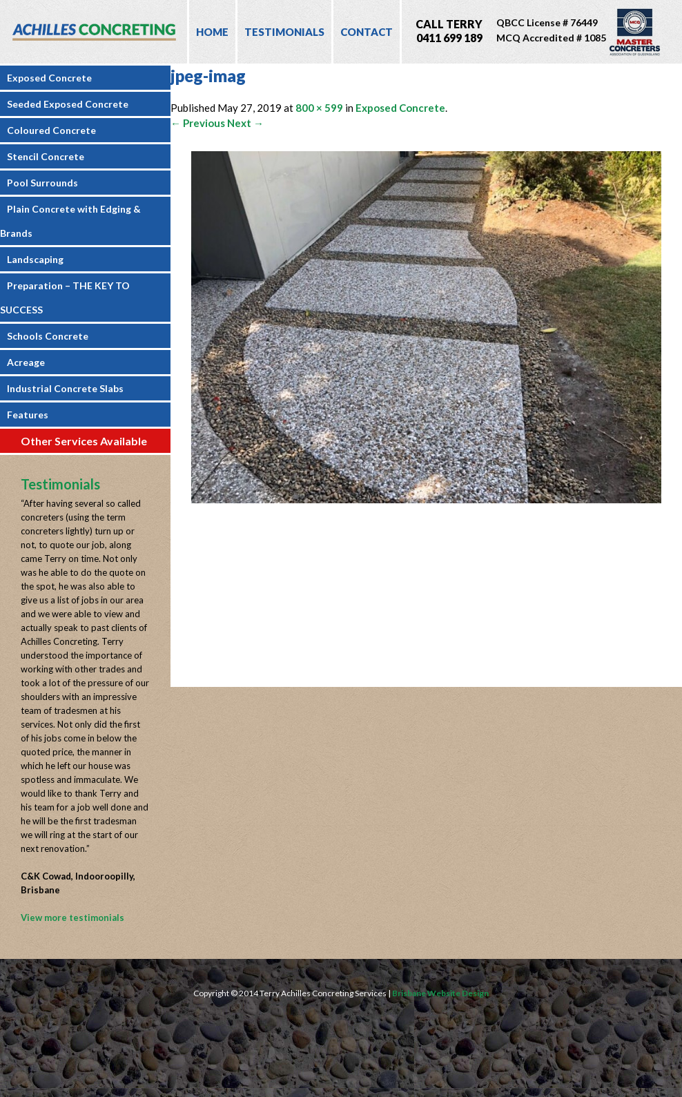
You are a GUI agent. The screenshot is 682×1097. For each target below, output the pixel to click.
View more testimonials (72, 917)
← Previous (197, 123)
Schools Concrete (47, 336)
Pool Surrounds (42, 182)
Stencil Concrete (45, 156)
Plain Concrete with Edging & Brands (70, 221)
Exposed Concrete (49, 78)
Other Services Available (84, 440)
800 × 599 (319, 107)
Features (27, 414)
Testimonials (284, 32)
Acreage (26, 362)
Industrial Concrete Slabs (65, 388)
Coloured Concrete (51, 130)
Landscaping (35, 259)
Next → (245, 123)
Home (212, 32)
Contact (366, 32)
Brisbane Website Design (440, 993)
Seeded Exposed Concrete (67, 104)
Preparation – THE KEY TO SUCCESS (65, 297)
